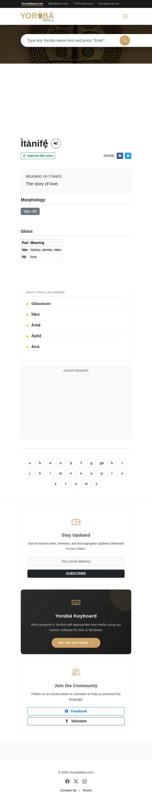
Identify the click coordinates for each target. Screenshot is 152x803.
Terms (87, 790)
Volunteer (76, 721)
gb (102, 463)
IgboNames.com (58, 3)
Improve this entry (38, 155)
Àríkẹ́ (33, 325)
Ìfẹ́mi (33, 314)
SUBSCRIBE (76, 573)
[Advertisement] (76, 106)
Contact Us (68, 790)
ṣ (55, 483)
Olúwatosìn (38, 304)
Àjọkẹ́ (33, 336)
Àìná (32, 347)
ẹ (71, 463)
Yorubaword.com (108, 3)
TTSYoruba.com (83, 3)
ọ (91, 473)
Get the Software (76, 642)
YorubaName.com (32, 3)
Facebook (76, 711)
